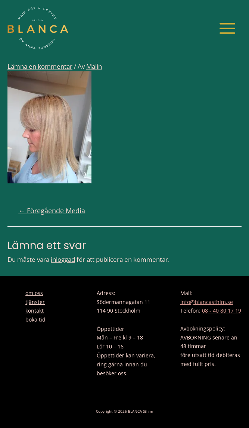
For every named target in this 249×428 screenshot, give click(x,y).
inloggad (63, 259)
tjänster (35, 302)
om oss (34, 293)
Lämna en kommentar (39, 66)
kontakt (34, 310)
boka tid (35, 319)
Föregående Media (51, 210)
